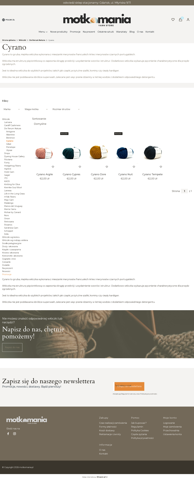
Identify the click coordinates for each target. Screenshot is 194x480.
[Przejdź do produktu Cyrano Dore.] (98, 151)
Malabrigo (8, 203)
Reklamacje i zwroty (110, 434)
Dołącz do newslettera (129, 386)
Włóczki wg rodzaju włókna (15, 240)
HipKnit (7, 169)
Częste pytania (139, 434)
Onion (7, 218)
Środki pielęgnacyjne (11, 243)
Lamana (8, 122)
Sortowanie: (39, 118)
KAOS (7, 181)
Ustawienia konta (172, 434)
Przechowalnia (171, 430)
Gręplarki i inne (9, 259)
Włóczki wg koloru (11, 237)
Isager (7, 175)
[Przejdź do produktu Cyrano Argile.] (44, 151)
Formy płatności (107, 426)
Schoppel (8, 231)
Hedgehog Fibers (12, 166)
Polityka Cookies (140, 430)
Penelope (10, 147)
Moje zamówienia (172, 426)
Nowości (6, 271)
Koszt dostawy (107, 430)
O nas (102, 450)
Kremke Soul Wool (13, 187)
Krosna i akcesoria (10, 252)
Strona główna (8, 40)
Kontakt (103, 453)
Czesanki (6, 262)
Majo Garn (9, 200)
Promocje (6, 274)
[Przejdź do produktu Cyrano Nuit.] (125, 151)
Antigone (10, 131)
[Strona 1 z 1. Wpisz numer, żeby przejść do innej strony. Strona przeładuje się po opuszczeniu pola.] (184, 191)
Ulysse (9, 150)
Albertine (10, 134)
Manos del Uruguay (13, 206)
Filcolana (8, 159)
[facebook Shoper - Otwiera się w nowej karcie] (8, 433)
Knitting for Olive (12, 184)
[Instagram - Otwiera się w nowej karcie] (14, 433)
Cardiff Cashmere (12, 125)
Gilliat (8, 144)
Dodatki (6, 265)
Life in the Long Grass (14, 193)
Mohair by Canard (12, 212)
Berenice (10, 138)
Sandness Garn (11, 228)
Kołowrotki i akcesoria (12, 256)
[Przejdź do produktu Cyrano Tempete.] (152, 151)
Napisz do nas (12, 347)
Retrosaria (9, 221)
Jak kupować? (139, 423)
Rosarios (8, 225)
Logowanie (169, 423)
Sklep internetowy (94, 477)
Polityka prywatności (142, 438)
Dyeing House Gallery (14, 156)
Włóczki (22, 40)
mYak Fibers (10, 197)
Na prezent (7, 268)
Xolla (6, 234)
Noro (6, 215)
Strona (176, 191)
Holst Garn (9, 172)
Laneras (7, 190)
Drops (7, 153)
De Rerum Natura (37, 40)
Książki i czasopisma (11, 249)
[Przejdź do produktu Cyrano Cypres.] (71, 151)
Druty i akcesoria (10, 246)
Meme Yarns (10, 209)
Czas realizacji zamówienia (113, 423)
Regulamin (137, 426)
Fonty (7, 162)
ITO (6, 178)
